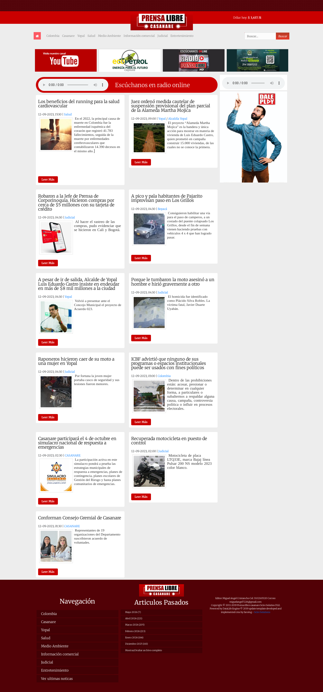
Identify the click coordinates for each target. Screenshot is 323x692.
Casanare (68, 35)
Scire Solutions (262, 612)
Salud (91, 35)
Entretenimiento (181, 35)
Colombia (52, 35)
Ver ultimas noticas (57, 679)
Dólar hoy (240, 17)
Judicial (162, 35)
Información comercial (139, 35)
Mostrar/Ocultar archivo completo (143, 650)
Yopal (81, 35)
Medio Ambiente (109, 35)
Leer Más (48, 179)
